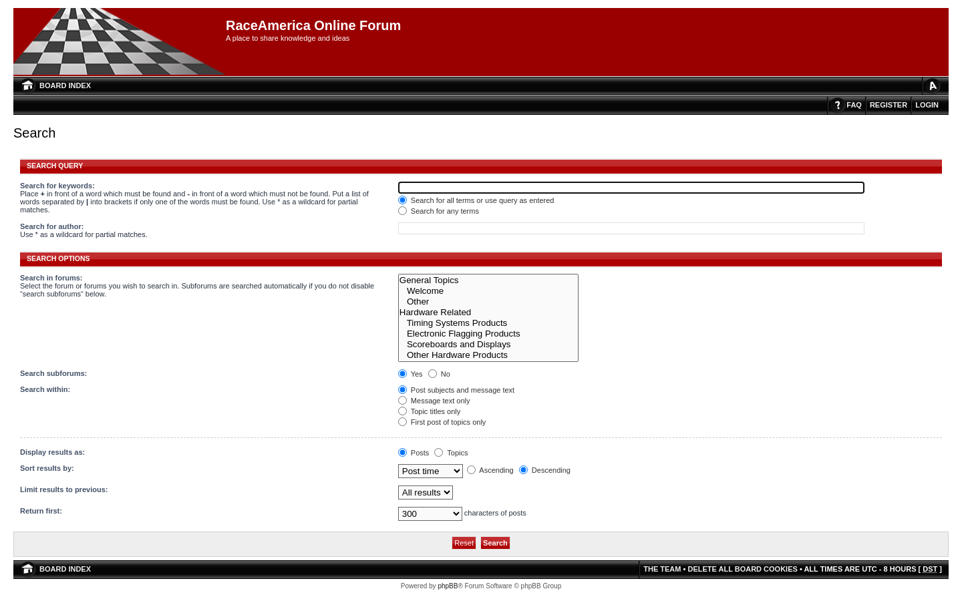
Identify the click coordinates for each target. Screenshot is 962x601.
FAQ (854, 105)
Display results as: (52, 452)
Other (488, 301)
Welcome (488, 291)
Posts (414, 453)
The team (662, 569)
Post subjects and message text (456, 390)
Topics (451, 453)
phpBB (448, 586)
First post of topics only (442, 422)
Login (927, 105)
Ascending (490, 470)
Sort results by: (47, 468)
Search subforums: (53, 373)
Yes (410, 374)
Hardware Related (488, 312)
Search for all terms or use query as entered (476, 200)
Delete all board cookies (742, 569)
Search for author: (52, 226)
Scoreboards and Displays (488, 344)
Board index (65, 85)
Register (888, 105)
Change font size (932, 85)
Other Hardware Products (488, 355)
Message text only (434, 401)
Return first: (41, 511)
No (439, 374)
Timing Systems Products (488, 323)
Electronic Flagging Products (488, 334)
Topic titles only (429, 411)
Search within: (45, 389)
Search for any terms (438, 211)
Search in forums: (51, 278)
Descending (545, 470)
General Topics (488, 280)
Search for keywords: (57, 186)
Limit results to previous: (64, 489)
